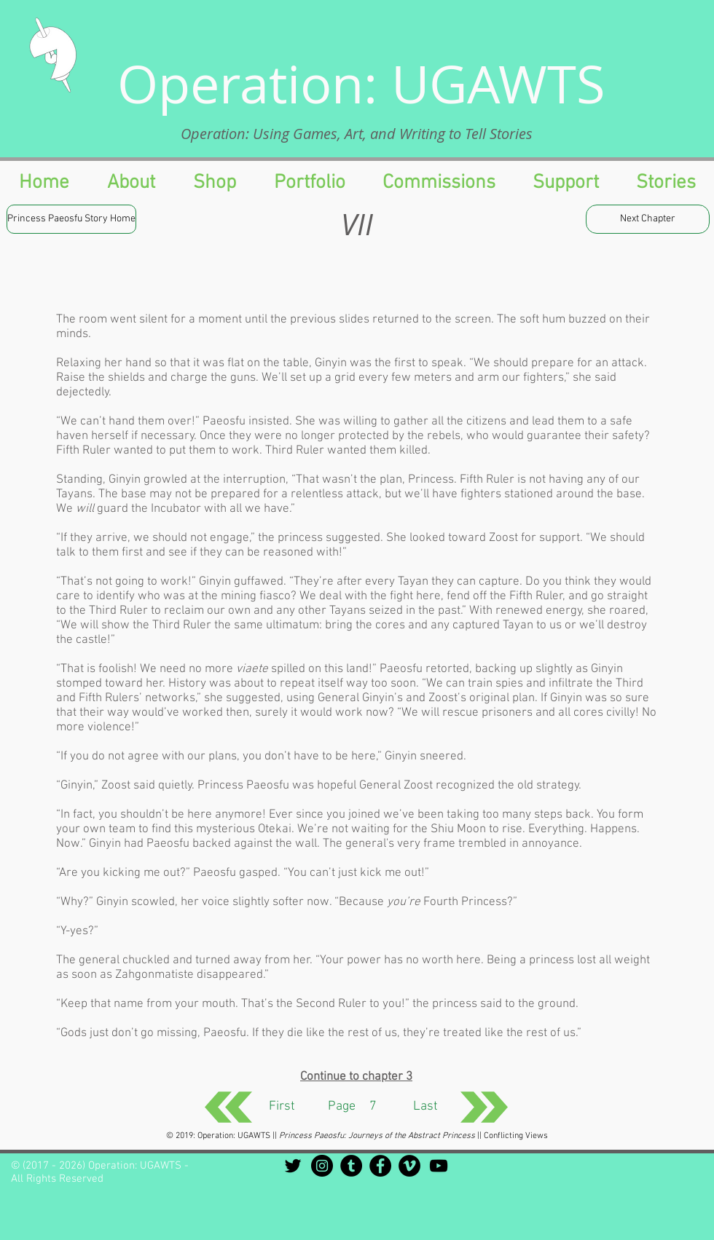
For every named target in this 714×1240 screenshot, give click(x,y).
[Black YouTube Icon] (439, 1166)
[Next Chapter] (648, 219)
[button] (565, 183)
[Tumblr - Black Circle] (351, 1166)
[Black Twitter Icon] (293, 1166)
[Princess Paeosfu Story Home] (71, 219)
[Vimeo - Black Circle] (409, 1166)
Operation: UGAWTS (361, 84)
